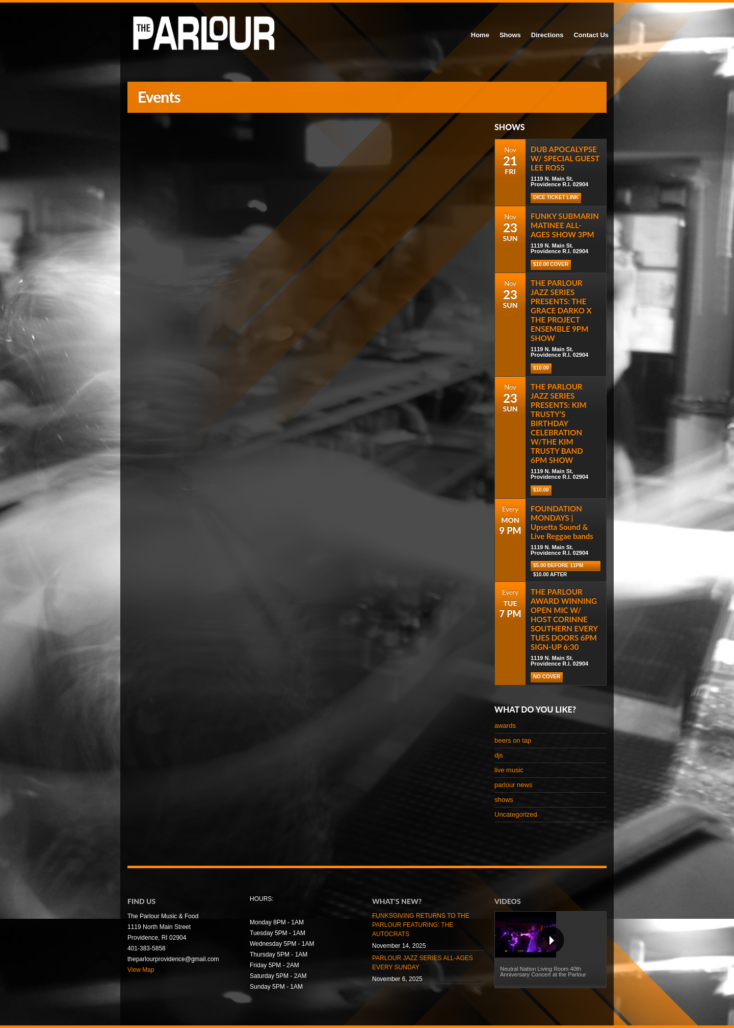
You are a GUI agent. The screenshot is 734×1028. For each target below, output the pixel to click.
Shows (510, 35)
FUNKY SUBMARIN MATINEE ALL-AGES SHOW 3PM (565, 225)
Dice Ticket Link (556, 197)
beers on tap (512, 740)
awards (505, 725)
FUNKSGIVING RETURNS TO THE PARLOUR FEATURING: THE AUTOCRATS (420, 925)
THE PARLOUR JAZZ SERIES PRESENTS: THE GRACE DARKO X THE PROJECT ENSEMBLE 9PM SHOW (561, 310)
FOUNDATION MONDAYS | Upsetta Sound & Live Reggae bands (562, 522)
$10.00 (541, 368)
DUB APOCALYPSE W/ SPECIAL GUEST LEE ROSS (565, 158)
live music (508, 770)
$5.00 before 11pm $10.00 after (558, 566)
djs (498, 755)
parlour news (513, 785)
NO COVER (546, 676)
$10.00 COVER (550, 264)
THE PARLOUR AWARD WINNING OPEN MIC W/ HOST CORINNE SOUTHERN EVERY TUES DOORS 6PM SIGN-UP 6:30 (564, 619)
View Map (140, 969)
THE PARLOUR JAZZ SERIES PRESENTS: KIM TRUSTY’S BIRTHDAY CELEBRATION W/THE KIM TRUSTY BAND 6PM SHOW (559, 423)
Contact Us (591, 35)
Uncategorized (515, 814)
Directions (547, 35)
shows (503, 799)
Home (480, 35)
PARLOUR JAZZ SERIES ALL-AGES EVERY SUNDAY (422, 962)
